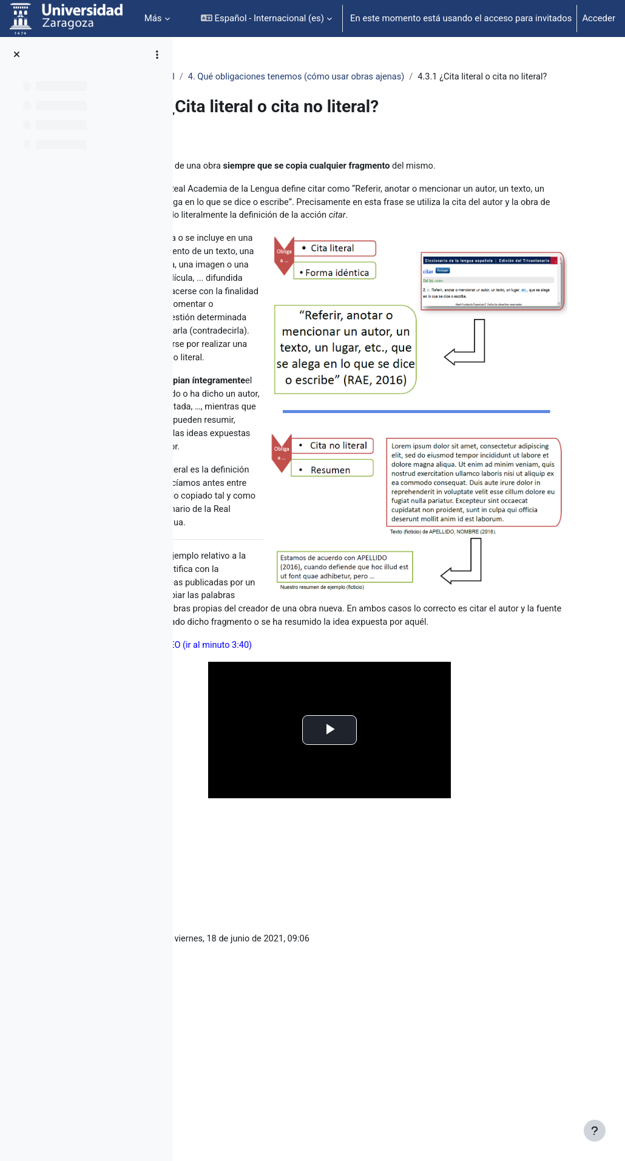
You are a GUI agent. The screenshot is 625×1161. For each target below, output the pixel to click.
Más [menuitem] (153, 18)
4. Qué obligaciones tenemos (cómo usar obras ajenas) (405, 77)
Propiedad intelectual (239, 77)
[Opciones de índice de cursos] (157, 55)
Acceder (598, 18)
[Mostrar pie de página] (595, 1131)
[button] (266, 18)
